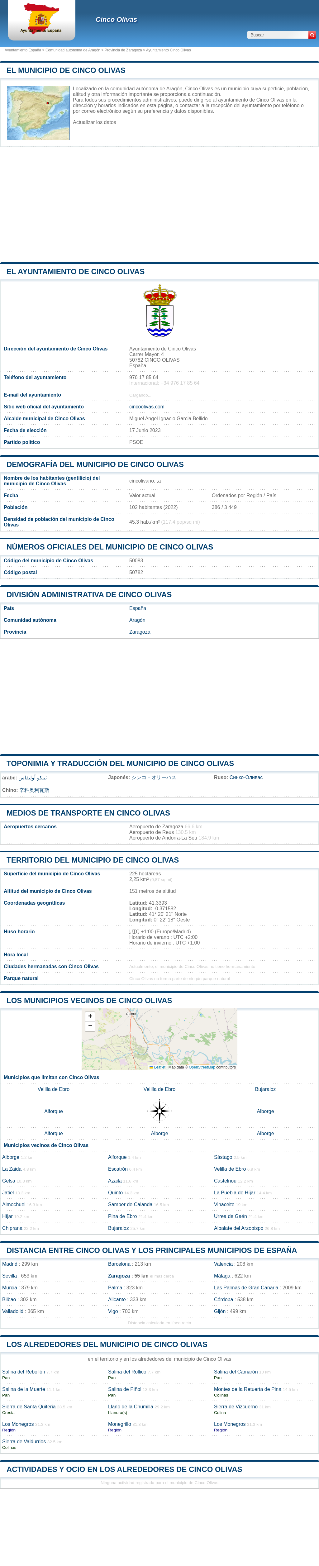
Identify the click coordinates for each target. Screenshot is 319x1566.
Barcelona (119, 1264)
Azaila (115, 1180)
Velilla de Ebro (53, 1089)
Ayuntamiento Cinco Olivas (168, 50)
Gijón (220, 1311)
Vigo (113, 1311)
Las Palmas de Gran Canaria (246, 1287)
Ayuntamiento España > (25, 50)
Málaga (222, 1275)
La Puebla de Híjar (234, 1192)
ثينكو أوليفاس (32, 777)
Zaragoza (139, 632)
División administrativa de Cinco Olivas (89, 594)
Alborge (265, 1111)
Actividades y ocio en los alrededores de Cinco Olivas (124, 1469)
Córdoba (223, 1299)
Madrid (9, 1264)
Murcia (9, 1287)
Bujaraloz (265, 1089)
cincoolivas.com (146, 406)
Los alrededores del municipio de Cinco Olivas (107, 1344)
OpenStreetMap (202, 1067)
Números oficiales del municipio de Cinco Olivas (110, 547)
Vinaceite (224, 1204)
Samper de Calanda (130, 1204)
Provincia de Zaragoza (123, 50)
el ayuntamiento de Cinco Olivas (76, 271)
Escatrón (118, 1169)
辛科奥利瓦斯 (34, 790)
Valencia (223, 1264)
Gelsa (8, 1180)
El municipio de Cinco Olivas (66, 70)
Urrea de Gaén (230, 1216)
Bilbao (9, 1299)
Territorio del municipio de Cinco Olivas (93, 860)
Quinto (115, 1192)
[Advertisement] (159, 204)
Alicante (117, 1299)
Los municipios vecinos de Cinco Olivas (89, 1000)
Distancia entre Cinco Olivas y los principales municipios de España (152, 1250)
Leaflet (157, 1067)
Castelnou (225, 1180)
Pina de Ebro (122, 1216)
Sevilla (9, 1275)
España (137, 608)
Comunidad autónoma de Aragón (72, 50)
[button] (90, 1017)
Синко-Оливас (246, 777)
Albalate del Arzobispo (238, 1228)
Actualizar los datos (94, 122)
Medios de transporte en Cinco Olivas (88, 813)
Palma (115, 1287)
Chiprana (12, 1228)
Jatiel (8, 1192)
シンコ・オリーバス (153, 777)
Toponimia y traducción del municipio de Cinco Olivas (120, 763)
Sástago (223, 1157)
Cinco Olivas (116, 19)
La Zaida (11, 1169)
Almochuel (14, 1204)
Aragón (137, 620)
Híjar (7, 1216)
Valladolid (12, 1311)
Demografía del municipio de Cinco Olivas (95, 464)
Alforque (53, 1111)
